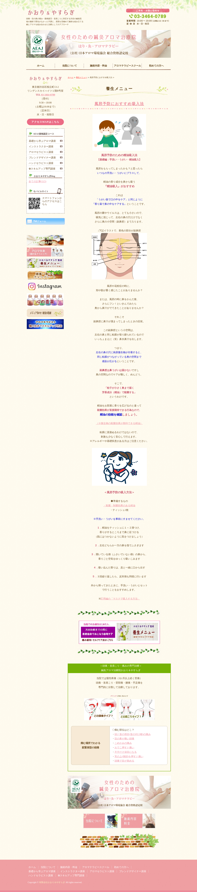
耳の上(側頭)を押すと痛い (129, 756)
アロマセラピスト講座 (41, 152)
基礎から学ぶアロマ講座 (42, 141)
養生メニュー (81, 77)
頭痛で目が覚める (124, 760)
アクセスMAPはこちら (45, 122)
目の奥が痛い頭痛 (124, 738)
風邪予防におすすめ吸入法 (119, 104)
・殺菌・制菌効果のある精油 (119, 505)
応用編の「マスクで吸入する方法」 (120, 598)
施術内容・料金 (98, 65)
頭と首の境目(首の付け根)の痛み (133, 734)
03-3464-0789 (48, 94)
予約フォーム (39, 221)
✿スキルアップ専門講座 (42, 168)
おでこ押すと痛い (124, 747)
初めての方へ (156, 65)
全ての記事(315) (37, 181)
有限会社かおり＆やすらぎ (52, 882)
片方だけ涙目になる (126, 752)
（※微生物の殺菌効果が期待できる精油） (119, 423)
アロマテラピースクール (127, 65)
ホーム (40, 65)
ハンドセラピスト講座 (41, 163)
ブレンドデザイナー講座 (42, 157)
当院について (69, 65)
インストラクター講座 (41, 146)
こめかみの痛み (123, 743)
